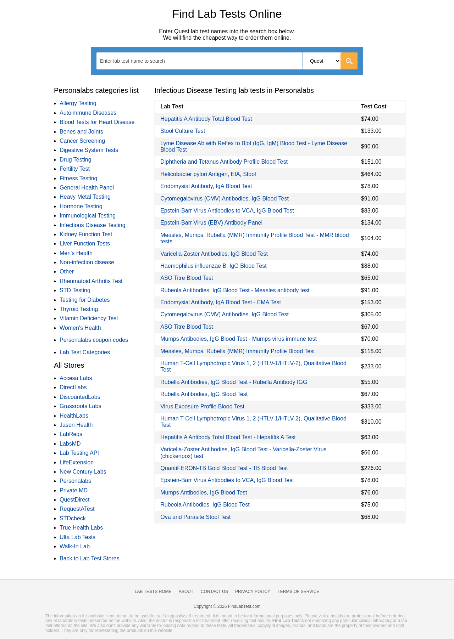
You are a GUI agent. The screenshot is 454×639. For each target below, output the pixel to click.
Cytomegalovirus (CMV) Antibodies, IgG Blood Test (224, 199)
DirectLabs (73, 387)
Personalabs (75, 481)
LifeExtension (77, 462)
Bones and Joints (81, 132)
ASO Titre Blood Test (186, 278)
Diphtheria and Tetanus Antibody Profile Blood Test (224, 162)
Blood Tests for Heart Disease (97, 122)
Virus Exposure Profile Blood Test (202, 406)
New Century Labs (83, 472)
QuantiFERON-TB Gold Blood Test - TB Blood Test (224, 468)
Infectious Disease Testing (93, 225)
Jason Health (76, 425)
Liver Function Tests (85, 244)
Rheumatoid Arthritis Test (91, 281)
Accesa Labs (76, 378)
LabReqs (71, 434)
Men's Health (76, 253)
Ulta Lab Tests (77, 537)
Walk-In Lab (75, 546)
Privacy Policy (252, 591)
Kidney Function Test (86, 234)
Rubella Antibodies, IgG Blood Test (204, 394)
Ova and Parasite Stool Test (195, 517)
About (186, 591)
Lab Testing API (79, 453)
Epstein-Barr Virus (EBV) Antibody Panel (211, 223)
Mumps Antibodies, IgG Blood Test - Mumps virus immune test (238, 339)
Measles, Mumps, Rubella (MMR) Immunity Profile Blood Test (237, 351)
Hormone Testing (81, 206)
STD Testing (75, 290)
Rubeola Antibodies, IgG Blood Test (204, 505)
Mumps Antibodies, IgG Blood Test (203, 493)
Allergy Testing (78, 103)
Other (67, 271)
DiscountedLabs (80, 397)
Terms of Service (299, 591)
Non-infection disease (87, 262)
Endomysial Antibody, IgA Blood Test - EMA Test (220, 302)
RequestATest (77, 509)
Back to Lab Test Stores (90, 558)
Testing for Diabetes (85, 300)
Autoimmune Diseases (88, 113)
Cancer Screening (82, 141)
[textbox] (137, 60)
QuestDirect (74, 500)
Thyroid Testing (79, 309)
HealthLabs (74, 416)
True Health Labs (81, 528)
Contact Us (214, 591)
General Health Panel (87, 188)
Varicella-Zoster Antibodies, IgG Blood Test (214, 254)
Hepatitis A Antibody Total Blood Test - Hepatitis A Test (228, 437)
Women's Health (80, 328)
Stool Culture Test (182, 131)
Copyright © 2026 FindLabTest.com (227, 606)
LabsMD (70, 444)
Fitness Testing (78, 178)
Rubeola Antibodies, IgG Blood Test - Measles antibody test (234, 290)
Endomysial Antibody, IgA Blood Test (206, 186)
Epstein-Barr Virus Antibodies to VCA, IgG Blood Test (227, 211)
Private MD (74, 490)
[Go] (349, 60)
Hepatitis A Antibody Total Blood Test (206, 119)
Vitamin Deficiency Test (89, 318)
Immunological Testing (88, 216)
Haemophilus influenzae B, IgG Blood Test (213, 266)
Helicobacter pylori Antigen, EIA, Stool (208, 174)
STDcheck (73, 518)
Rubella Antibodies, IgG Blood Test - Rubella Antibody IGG (233, 382)
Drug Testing (76, 160)
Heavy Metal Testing (85, 197)
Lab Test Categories (85, 352)
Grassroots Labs (80, 406)
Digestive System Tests (89, 150)
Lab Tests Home (153, 591)
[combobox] (227, 60)
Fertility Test (75, 169)
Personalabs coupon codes (94, 340)
